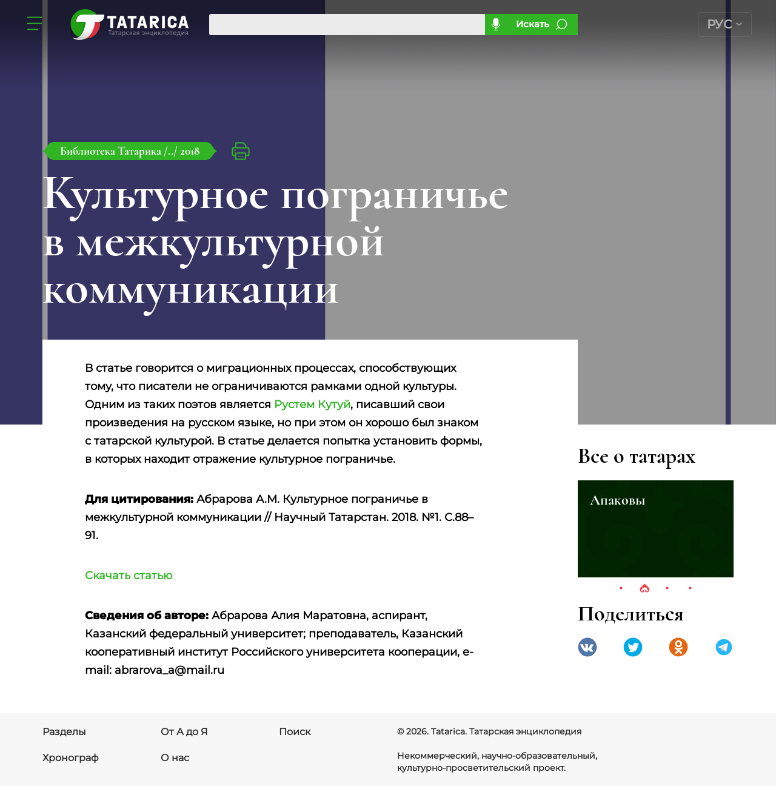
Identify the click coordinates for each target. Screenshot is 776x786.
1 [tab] (621, 589)
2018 (189, 151)
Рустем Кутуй (312, 404)
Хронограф (70, 758)
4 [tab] (690, 589)
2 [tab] (644, 589)
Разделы (64, 731)
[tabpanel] (656, 528)
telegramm (724, 647)
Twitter (633, 647)
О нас (175, 758)
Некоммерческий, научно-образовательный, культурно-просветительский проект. (497, 761)
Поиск (294, 731)
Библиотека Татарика (112, 151)
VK (587, 647)
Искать (532, 24)
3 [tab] (667, 589)
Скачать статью (129, 575)
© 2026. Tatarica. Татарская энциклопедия (489, 731)
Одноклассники (678, 647)
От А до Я (184, 731)
